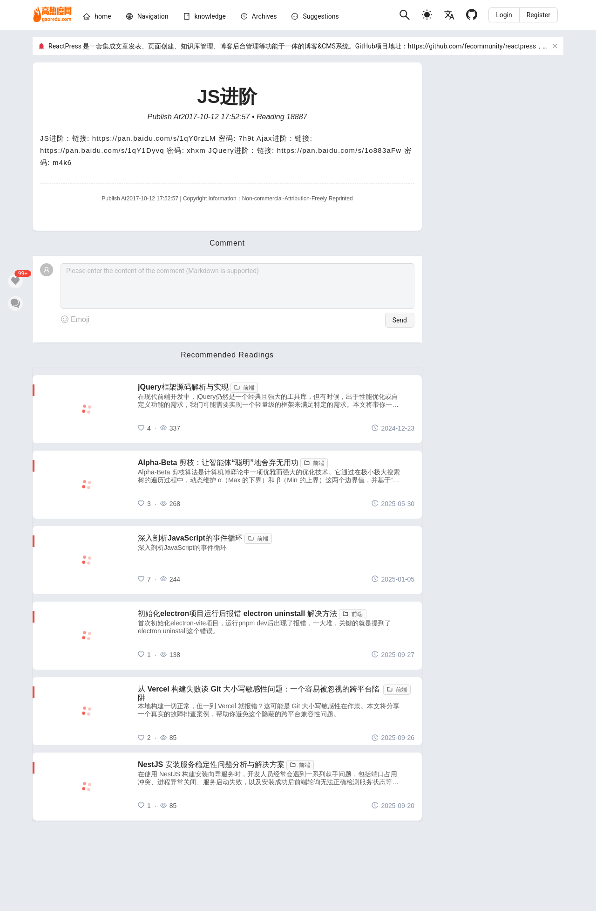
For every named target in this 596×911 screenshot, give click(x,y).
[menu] (237, 18)
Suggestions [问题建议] (321, 16)
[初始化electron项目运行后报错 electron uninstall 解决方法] (276, 635)
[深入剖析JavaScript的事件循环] (276, 560)
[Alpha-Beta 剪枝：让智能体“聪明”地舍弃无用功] (276, 484)
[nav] (153, 16)
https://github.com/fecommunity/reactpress (472, 46)
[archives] (264, 16)
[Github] (471, 14)
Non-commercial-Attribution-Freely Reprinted (297, 198)
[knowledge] (210, 16)
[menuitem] (97, 18)
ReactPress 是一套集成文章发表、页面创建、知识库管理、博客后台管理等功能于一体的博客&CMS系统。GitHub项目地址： (228, 46)
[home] (52, 14)
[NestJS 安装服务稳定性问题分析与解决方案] (276, 786)
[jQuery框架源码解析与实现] (276, 409)
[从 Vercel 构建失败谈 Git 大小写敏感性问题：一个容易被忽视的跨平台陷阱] (276, 711)
